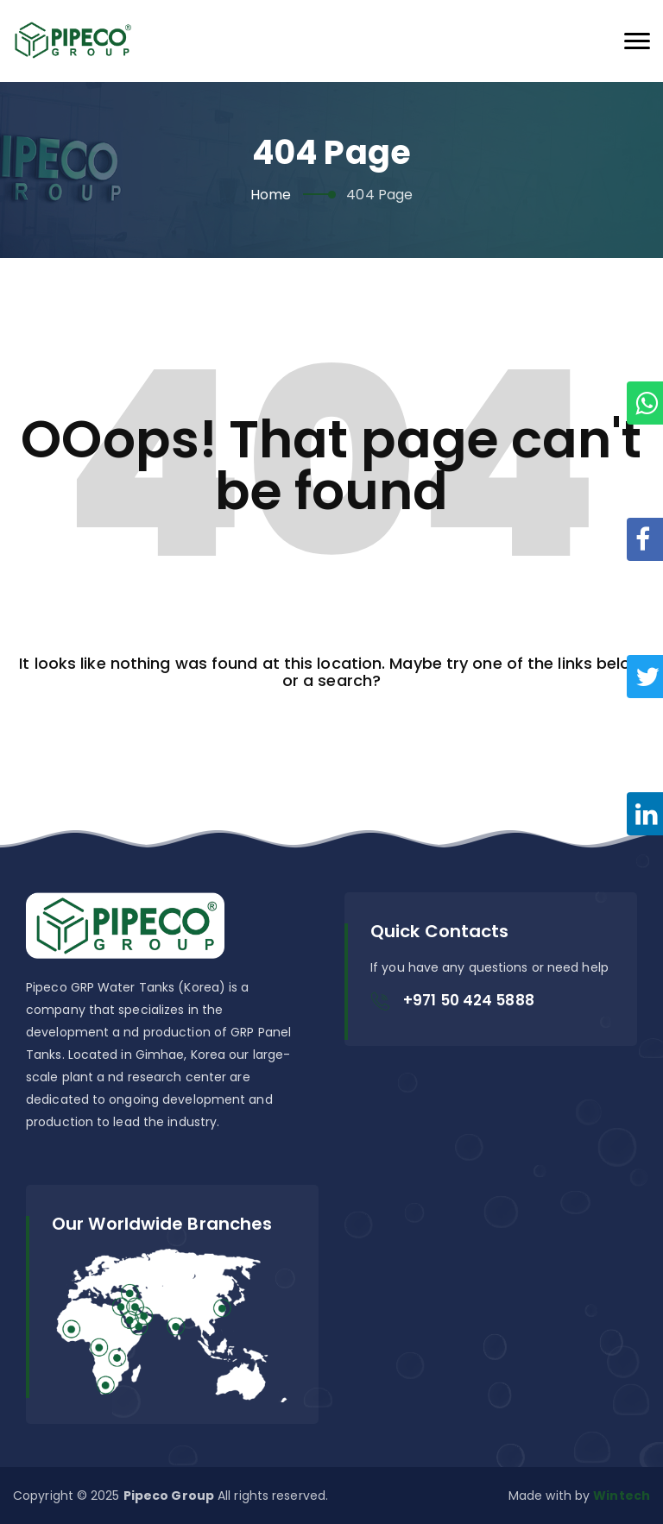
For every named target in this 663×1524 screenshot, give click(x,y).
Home (270, 195)
